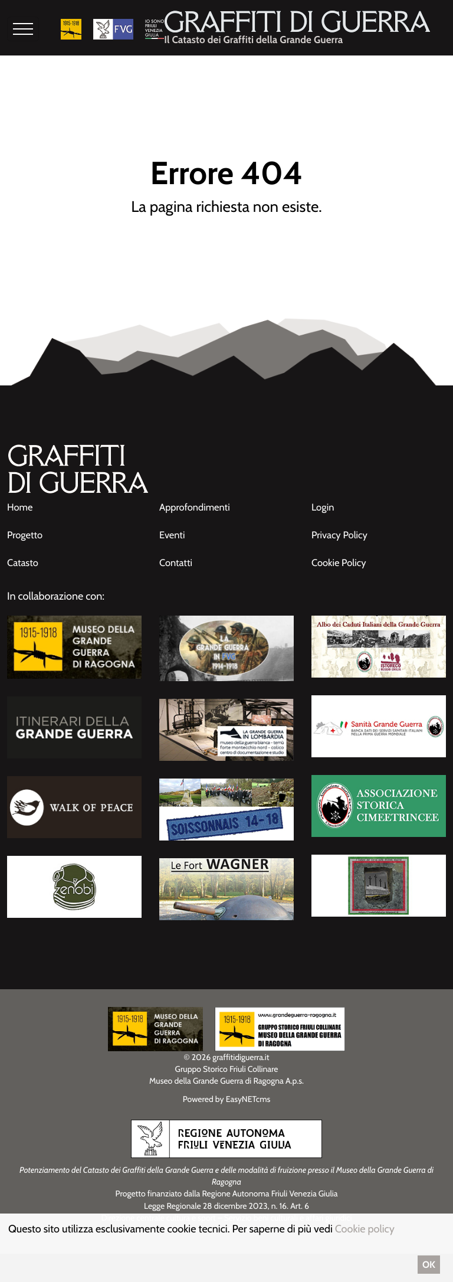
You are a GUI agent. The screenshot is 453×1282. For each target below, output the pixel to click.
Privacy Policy (342, 528)
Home (21, 501)
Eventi (173, 528)
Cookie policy (365, 1228)
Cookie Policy (341, 556)
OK (428, 1264)
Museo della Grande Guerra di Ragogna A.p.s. (226, 1074)
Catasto (24, 556)
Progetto (26, 528)
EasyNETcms (248, 1092)
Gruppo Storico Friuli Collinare (226, 1062)
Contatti (177, 556)
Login (323, 501)
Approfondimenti (198, 501)
